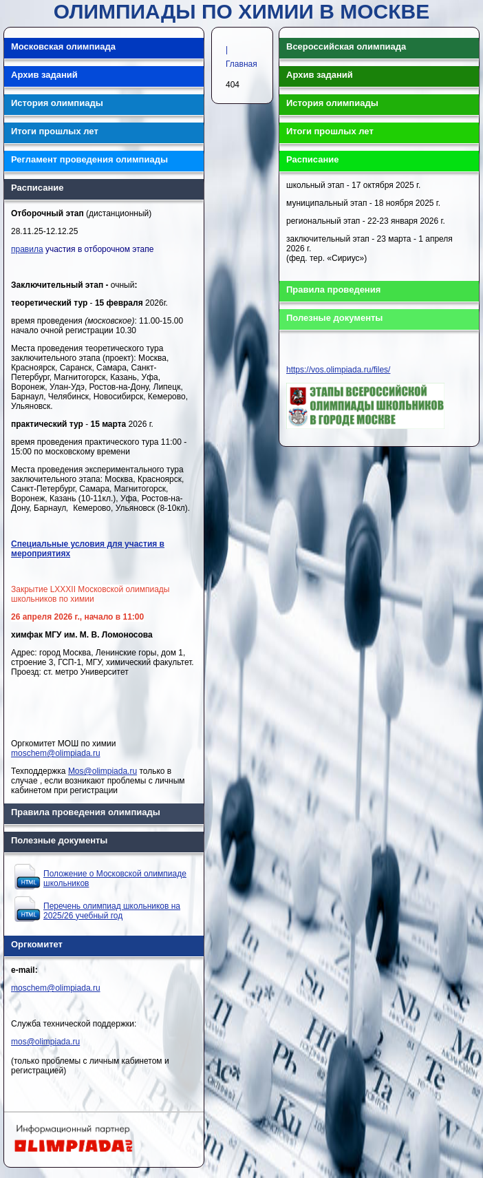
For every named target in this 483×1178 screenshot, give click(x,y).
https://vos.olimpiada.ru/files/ (338, 370)
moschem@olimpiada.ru (55, 753)
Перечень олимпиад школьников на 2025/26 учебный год (111, 911)
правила (27, 249)
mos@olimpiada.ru (45, 1041)
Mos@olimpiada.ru (102, 771)
